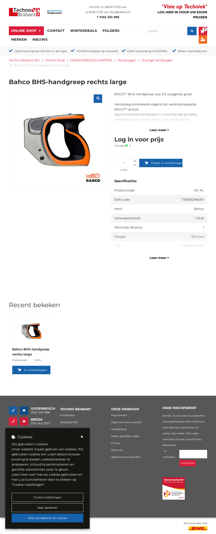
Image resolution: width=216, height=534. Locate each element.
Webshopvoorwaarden (125, 457)
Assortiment (119, 415)
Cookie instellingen (47, 497)
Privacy (116, 443)
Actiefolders (67, 415)
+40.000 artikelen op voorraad (97, 51)
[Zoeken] (192, 31)
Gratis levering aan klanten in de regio (40, 51)
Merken (19, 40)
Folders (111, 31)
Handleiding (119, 429)
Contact (56, 31)
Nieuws (39, 40)
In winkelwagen (32, 370)
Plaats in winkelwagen (163, 163)
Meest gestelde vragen (125, 436)
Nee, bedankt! (48, 508)
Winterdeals (83, 31)
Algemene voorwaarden (126, 422)
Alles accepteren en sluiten (47, 518)
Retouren (117, 450)
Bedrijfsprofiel (69, 422)
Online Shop (23, 31)
